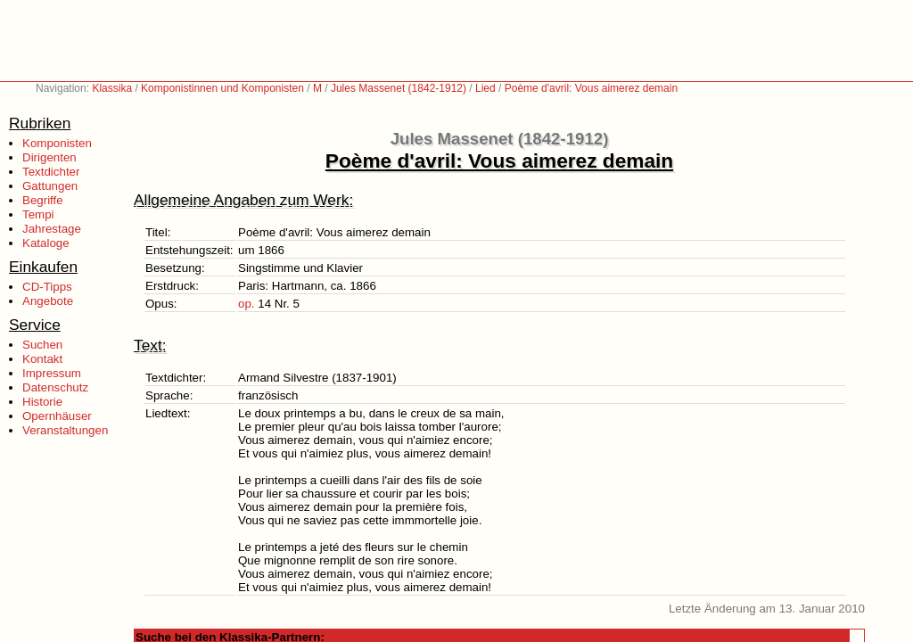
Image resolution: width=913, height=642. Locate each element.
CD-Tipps (47, 286)
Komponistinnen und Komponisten (222, 88)
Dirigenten (49, 157)
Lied (485, 88)
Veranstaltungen (65, 430)
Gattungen (50, 186)
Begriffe (42, 200)
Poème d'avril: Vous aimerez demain (591, 88)
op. (246, 303)
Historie (42, 401)
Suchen (42, 344)
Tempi (38, 214)
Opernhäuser (57, 416)
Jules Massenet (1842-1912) (398, 88)
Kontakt (42, 359)
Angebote (47, 301)
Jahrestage (51, 228)
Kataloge (46, 243)
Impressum (51, 373)
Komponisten (57, 143)
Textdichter (50, 171)
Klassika (112, 88)
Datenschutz (55, 387)
